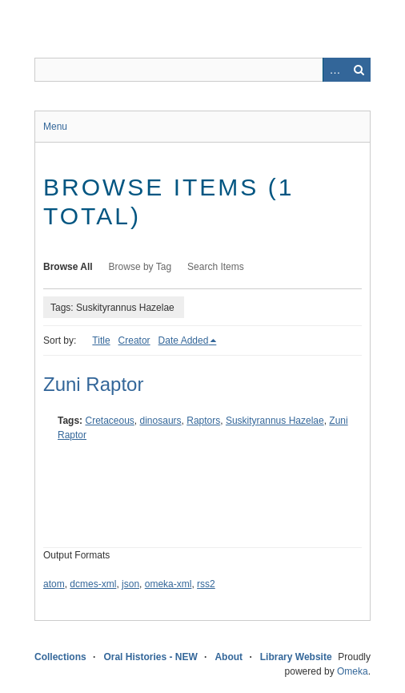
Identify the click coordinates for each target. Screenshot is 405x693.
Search (359, 70)
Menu (55, 126)
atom (54, 584)
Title (101, 340)
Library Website (296, 657)
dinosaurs (161, 420)
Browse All (68, 266)
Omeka (352, 671)
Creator (134, 340)
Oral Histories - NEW (150, 657)
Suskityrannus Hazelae (275, 420)
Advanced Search (335, 70)
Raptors (203, 420)
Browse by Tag (140, 266)
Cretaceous (109, 420)
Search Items (215, 266)
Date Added (183, 340)
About (229, 657)
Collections (60, 657)
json (130, 584)
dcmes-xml (93, 584)
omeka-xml (168, 584)
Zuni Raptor (93, 384)
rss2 (206, 584)
